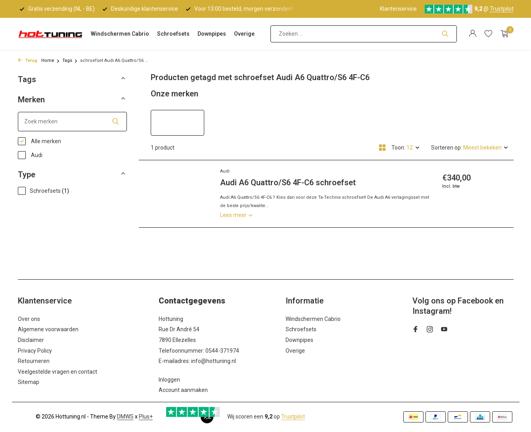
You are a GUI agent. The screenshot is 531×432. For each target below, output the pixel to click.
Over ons (29, 319)
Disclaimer (31, 340)
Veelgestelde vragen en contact (57, 372)
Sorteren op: (446, 147)
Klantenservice (398, 9)
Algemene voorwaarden (48, 329)
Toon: (398, 147)
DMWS (125, 416)
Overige (244, 34)
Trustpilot (502, 9)
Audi (30, 155)
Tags (70, 60)
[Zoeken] (363, 33)
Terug (27, 60)
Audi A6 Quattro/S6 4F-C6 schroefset (288, 182)
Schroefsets (173, 34)
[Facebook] (415, 330)
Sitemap (28, 382)
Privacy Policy (35, 351)
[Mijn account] (472, 33)
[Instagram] (430, 330)
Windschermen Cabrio (120, 34)
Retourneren (34, 361)
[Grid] (382, 147)
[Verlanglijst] (488, 33)
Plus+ (146, 416)
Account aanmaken (183, 390)
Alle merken (39, 141)
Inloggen (169, 379)
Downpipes (211, 34)
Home (50, 60)
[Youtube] (444, 330)
